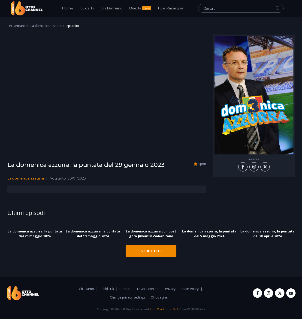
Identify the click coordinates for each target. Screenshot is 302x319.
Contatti (125, 289)
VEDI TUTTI (151, 251)
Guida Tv (87, 8)
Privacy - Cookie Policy (182, 289)
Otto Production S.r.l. (164, 309)
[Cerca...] (241, 8)
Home (67, 8)
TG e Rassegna (170, 8)
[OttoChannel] (26, 8)
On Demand (112, 8)
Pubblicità (107, 289)
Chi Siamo (86, 289)
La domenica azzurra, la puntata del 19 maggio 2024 (93, 233)
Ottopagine (159, 297)
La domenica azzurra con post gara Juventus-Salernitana (151, 233)
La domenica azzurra (46, 25)
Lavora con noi (148, 289)
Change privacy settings (127, 297)
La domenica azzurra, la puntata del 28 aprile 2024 (267, 233)
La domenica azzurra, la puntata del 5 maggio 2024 (209, 233)
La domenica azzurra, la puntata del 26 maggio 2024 (35, 233)
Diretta (140, 8)
